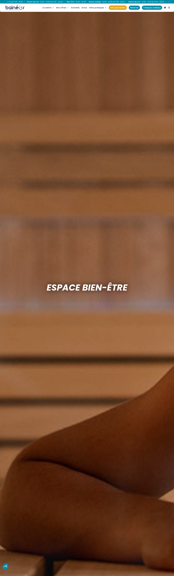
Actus (84, 8)
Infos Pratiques (96, 8)
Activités (75, 8)
